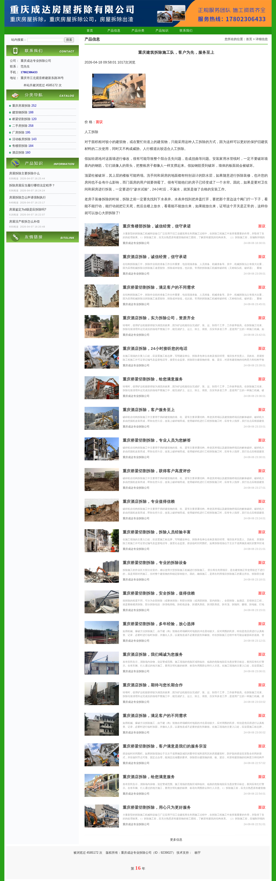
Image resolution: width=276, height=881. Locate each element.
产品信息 (113, 30)
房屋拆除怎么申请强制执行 (27, 197)
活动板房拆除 (21, 139)
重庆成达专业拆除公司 (136, 243)
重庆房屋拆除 (21, 105)
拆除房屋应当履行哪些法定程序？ (32, 185)
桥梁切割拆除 (21, 119)
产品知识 (162, 30)
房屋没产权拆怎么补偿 (24, 221)
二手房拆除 (19, 125)
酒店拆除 (18, 152)
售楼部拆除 (19, 145)
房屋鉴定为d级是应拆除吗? (27, 209)
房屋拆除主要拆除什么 (24, 173)
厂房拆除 (18, 132)
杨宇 (197, 852)
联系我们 (186, 30)
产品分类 (138, 30)
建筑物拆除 (19, 112)
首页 (90, 30)
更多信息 (176, 839)
